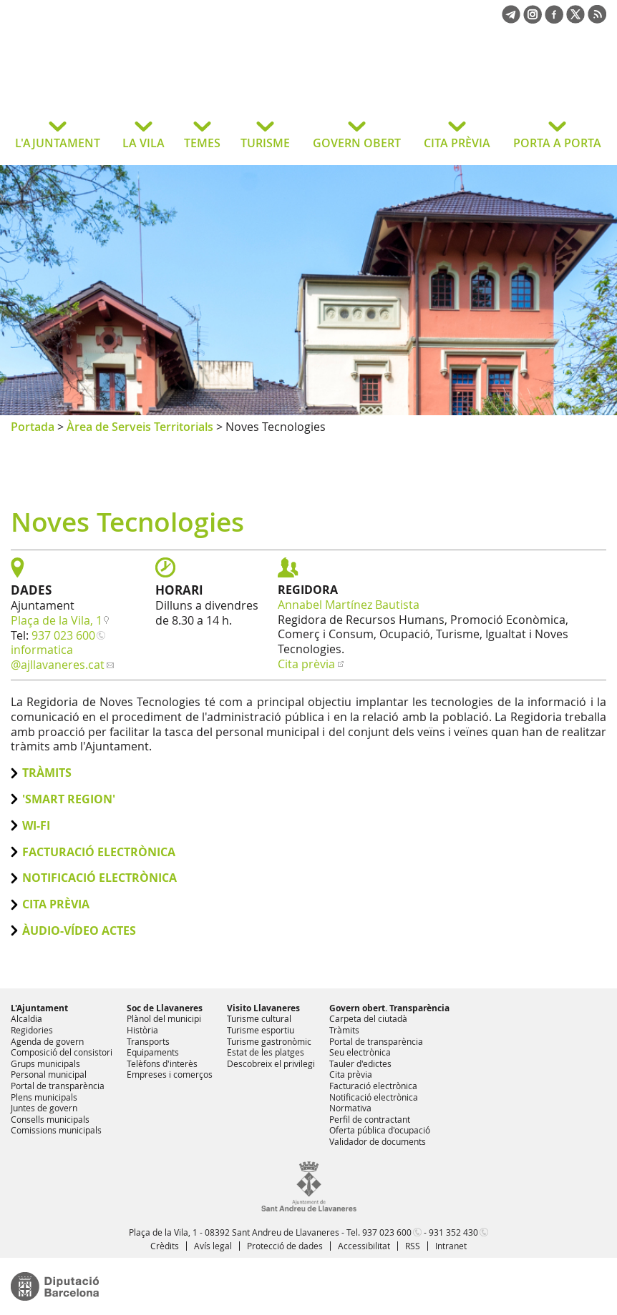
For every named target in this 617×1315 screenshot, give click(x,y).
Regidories (32, 1030)
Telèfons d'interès (162, 1063)
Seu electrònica (360, 1052)
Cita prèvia (306, 664)
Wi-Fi (36, 825)
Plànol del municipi (164, 1018)
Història (142, 1030)
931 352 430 (453, 1232)
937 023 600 (63, 635)
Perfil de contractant (369, 1119)
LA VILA (143, 143)
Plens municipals (44, 1097)
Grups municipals (45, 1063)
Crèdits (164, 1245)
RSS (412, 1245)
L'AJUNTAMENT (57, 143)
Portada (32, 427)
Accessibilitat (364, 1245)
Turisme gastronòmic (269, 1041)
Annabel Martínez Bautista (348, 604)
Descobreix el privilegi (271, 1063)
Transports (148, 1041)
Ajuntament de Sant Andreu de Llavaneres (125, 81)
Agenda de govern (47, 1041)
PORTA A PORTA (557, 143)
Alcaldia (26, 1018)
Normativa (350, 1107)
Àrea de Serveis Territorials (140, 427)
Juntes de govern (44, 1107)
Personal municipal (49, 1074)
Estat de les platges (265, 1052)
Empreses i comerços (170, 1074)
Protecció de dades (285, 1245)
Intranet (451, 1245)
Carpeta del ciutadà (368, 1018)
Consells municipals (50, 1119)
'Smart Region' (68, 799)
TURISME (265, 143)
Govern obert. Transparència (389, 1008)
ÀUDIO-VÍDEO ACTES (79, 930)
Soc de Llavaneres (165, 1008)
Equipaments (153, 1052)
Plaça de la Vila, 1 (56, 620)
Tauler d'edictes (360, 1063)
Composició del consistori (61, 1052)
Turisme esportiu (260, 1030)
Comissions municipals (56, 1130)
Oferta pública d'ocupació (379, 1130)
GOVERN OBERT (357, 143)
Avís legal (213, 1245)
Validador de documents (377, 1141)
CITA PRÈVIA (457, 143)
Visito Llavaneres (263, 1008)
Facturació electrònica (98, 852)
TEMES (202, 143)
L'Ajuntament (39, 1008)
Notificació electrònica (99, 877)
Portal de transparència (58, 1085)
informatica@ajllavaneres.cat (58, 657)
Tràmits (47, 772)
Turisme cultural (259, 1018)
